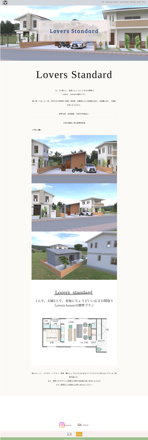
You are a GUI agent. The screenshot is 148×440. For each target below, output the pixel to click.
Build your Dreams (113, 2)
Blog (144, 2)
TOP (104, 2)
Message (134, 2)
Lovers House (125, 2)
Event (140, 2)
